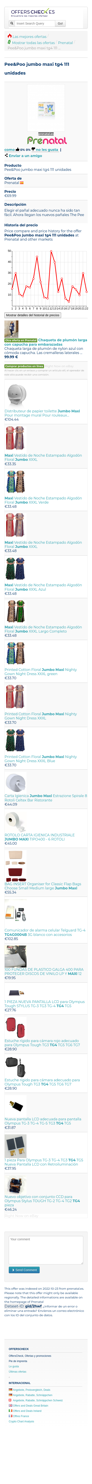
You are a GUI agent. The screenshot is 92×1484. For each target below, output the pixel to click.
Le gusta (14, 1366)
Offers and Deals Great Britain (28, 1405)
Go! (60, 23)
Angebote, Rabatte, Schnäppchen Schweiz (36, 1400)
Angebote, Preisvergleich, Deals (29, 1389)
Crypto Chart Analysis (21, 1421)
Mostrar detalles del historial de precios (32, 315)
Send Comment (24, 1270)
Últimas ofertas (17, 1371)
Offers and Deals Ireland (25, 1410)
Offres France (19, 1416)
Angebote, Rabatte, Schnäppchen (30, 1395)
